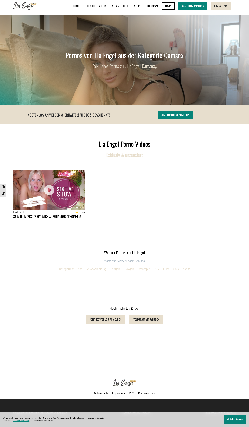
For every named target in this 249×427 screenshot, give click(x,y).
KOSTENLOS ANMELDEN (193, 6)
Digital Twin (220, 6)
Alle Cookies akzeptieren (235, 419)
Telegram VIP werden (146, 319)
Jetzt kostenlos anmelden (175, 115)
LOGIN (168, 6)
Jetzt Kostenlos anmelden (105, 319)
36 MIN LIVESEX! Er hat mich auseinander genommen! (47, 216)
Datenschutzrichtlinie (21, 421)
